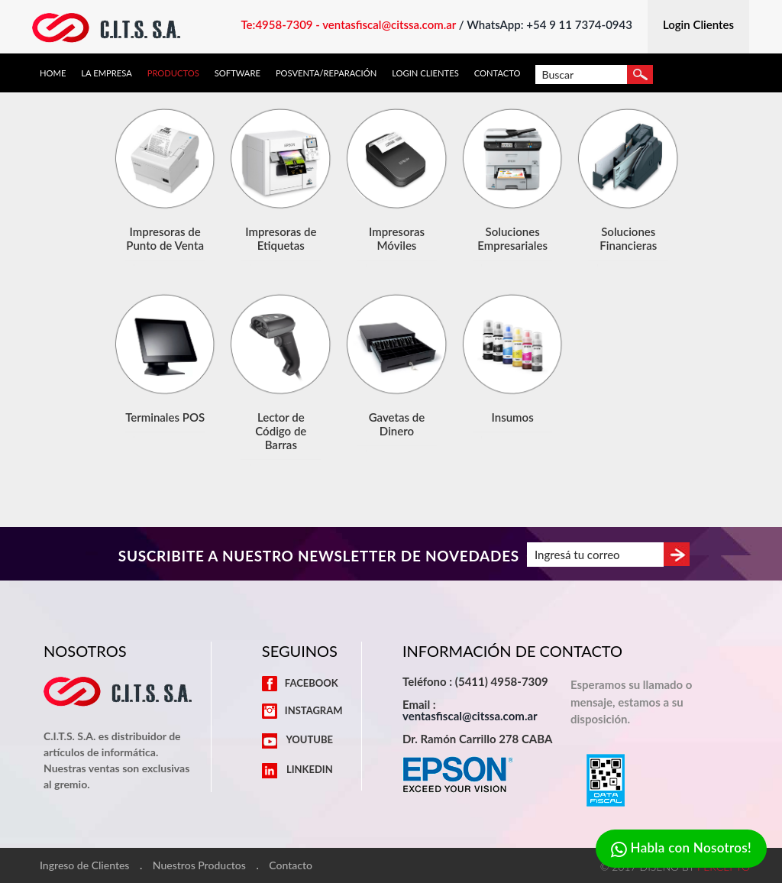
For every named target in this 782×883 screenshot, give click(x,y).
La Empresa (106, 73)
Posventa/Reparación (326, 73)
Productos (173, 73)
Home (53, 73)
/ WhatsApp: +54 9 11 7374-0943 (545, 24)
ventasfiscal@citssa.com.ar (470, 716)
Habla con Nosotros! (681, 849)
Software (237, 73)
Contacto (497, 73)
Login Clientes (425, 73)
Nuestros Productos (199, 865)
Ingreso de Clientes (84, 865)
